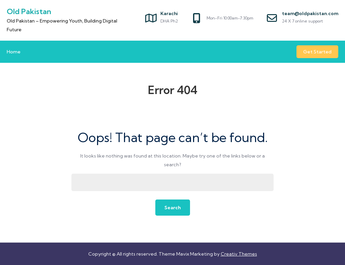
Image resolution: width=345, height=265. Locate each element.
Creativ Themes (239, 254)
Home (14, 52)
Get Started (317, 52)
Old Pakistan (29, 11)
